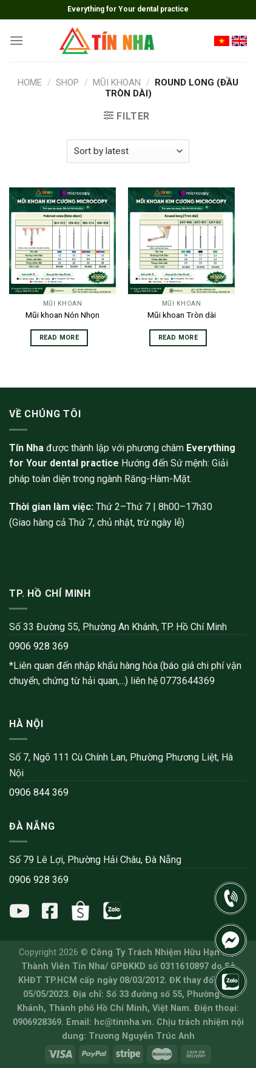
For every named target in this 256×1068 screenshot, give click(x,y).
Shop (67, 82)
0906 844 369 (39, 792)
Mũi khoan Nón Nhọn (62, 315)
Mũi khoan (117, 82)
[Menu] (16, 40)
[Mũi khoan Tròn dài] (181, 240)
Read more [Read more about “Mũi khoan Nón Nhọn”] (59, 337)
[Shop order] (128, 151)
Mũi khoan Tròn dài (181, 315)
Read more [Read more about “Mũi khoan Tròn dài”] (178, 337)
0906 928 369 (39, 646)
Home (30, 82)
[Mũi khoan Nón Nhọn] (62, 240)
